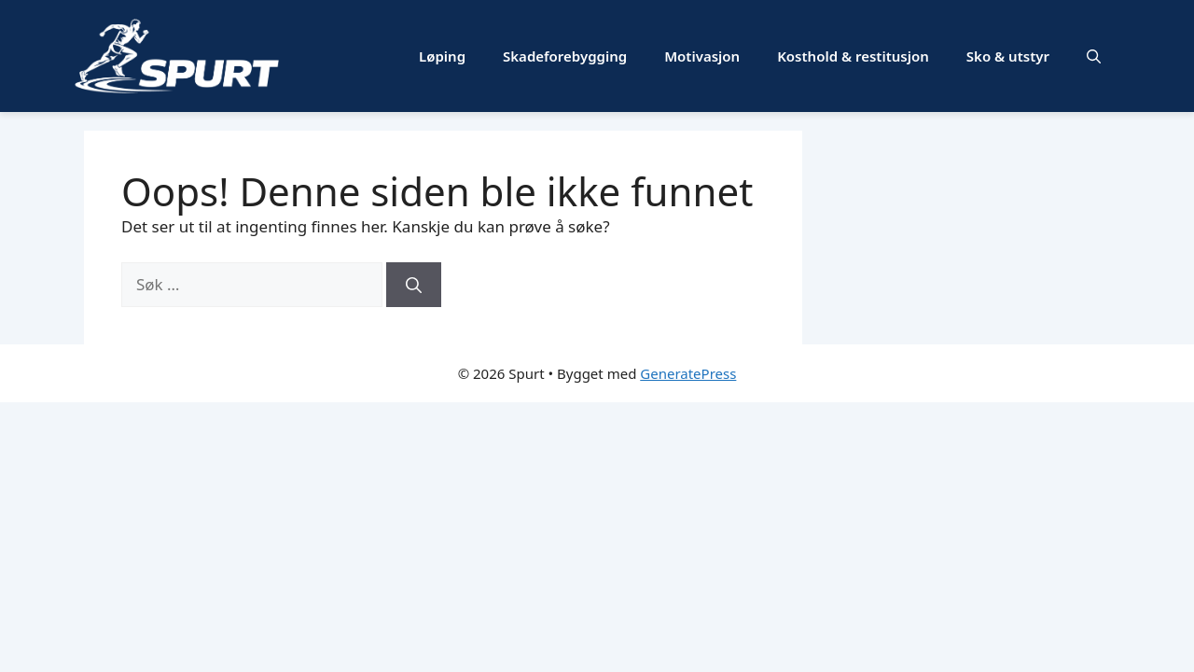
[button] (1093, 56)
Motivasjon (702, 56)
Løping (442, 56)
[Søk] (413, 284)
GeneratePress (688, 373)
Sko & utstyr (1007, 56)
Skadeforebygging (565, 56)
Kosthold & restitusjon (853, 56)
